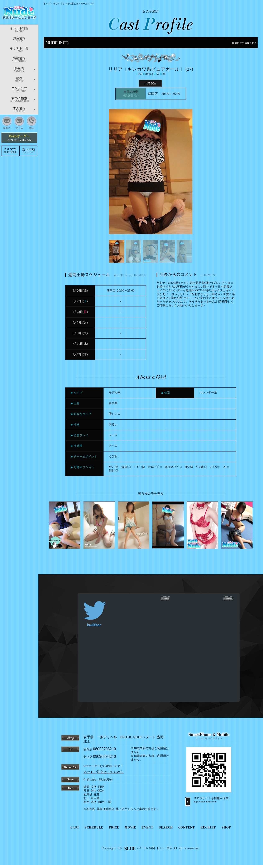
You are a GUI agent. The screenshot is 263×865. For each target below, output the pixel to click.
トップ (47, 3)
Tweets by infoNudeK (228, 597)
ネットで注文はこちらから (103, 772)
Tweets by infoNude (165, 597)
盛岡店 (7, 122)
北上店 (19, 122)
